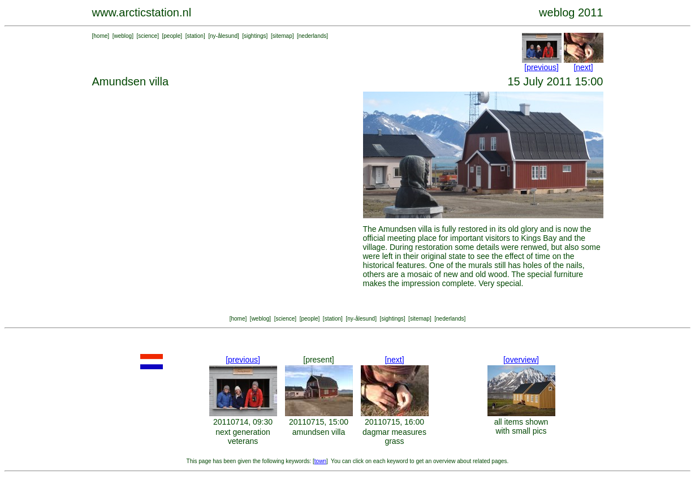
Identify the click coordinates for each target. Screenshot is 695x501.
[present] (318, 359)
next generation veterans (242, 436)
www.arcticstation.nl (142, 12)
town (320, 461)
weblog (123, 36)
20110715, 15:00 (318, 421)
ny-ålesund (224, 36)
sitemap (282, 36)
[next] (583, 67)
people (171, 36)
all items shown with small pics (521, 426)
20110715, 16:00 (394, 421)
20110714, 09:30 (243, 421)
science (147, 36)
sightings (255, 36)
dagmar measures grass (394, 436)
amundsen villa (318, 432)
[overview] (521, 359)
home (100, 36)
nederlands (312, 36)
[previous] (541, 67)
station (195, 36)
